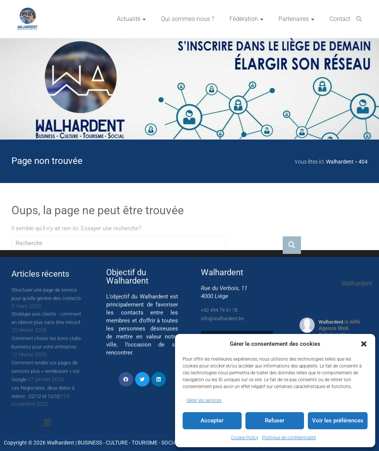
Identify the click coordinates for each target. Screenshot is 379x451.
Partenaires (294, 18)
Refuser (274, 420)
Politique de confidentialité (289, 437)
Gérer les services (203, 400)
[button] (364, 344)
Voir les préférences (337, 420)
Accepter (212, 420)
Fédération (243, 18)
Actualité (128, 18)
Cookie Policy (244, 437)
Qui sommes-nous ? (187, 18)
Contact (340, 18)
